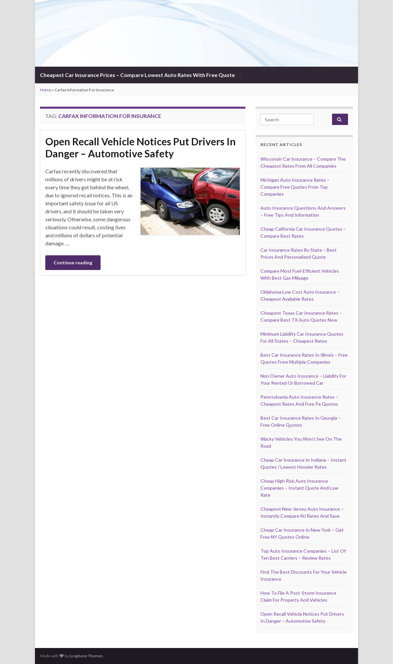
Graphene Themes (86, 655)
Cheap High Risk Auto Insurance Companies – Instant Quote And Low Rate (299, 488)
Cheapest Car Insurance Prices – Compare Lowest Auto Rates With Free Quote (137, 75)
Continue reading (73, 262)
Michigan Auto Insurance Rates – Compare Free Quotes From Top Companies (295, 187)
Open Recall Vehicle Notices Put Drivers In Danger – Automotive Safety (140, 147)
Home (45, 89)
